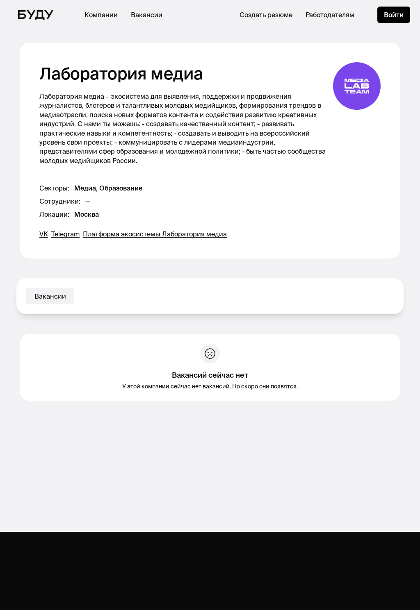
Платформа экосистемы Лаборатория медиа (155, 234)
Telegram (65, 234)
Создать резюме (266, 14)
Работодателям (330, 14)
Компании (101, 14)
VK (43, 234)
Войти (394, 14)
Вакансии (146, 14)
